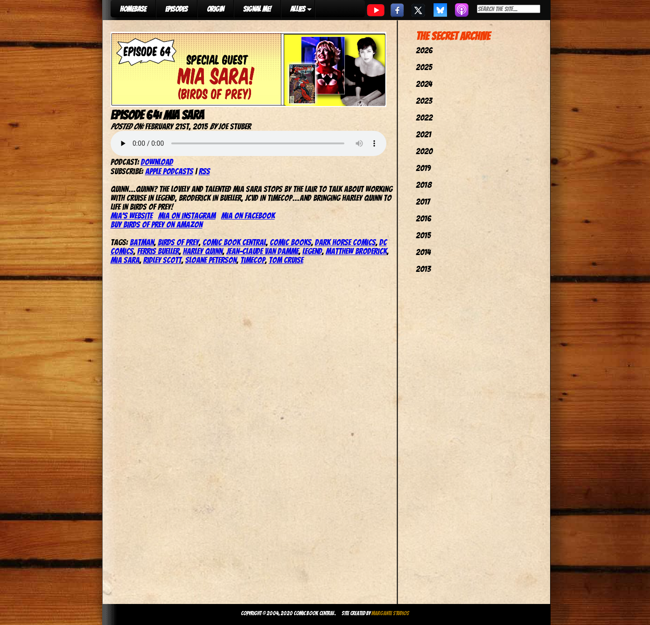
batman (142, 242)
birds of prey (178, 242)
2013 (423, 268)
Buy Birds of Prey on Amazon (157, 224)
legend (312, 251)
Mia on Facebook (248, 215)
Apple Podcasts (169, 171)
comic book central (234, 242)
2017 (423, 201)
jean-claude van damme (262, 251)
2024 (424, 83)
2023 (424, 100)
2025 (424, 67)
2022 (424, 117)
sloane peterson (211, 260)
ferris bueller (158, 251)
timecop (252, 260)
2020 (424, 151)
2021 (423, 134)
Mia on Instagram (187, 215)
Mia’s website (132, 215)
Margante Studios (390, 613)
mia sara (125, 260)
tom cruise (286, 260)
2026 (424, 50)
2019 (423, 167)
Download (157, 161)
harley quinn (203, 251)
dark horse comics (345, 242)
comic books (290, 242)
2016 (423, 218)
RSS (204, 171)
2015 (423, 235)
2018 (424, 184)
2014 (423, 252)
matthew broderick (356, 251)
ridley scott (162, 260)
